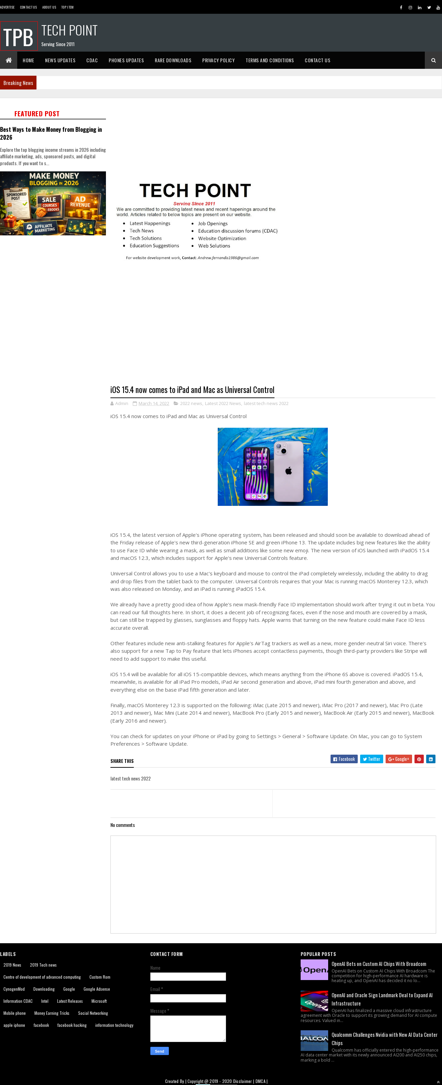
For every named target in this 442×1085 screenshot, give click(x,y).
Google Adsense (97, 989)
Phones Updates (126, 60)
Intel (44, 1001)
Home (28, 60)
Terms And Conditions (270, 60)
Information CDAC (18, 1001)
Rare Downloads (173, 60)
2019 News (12, 965)
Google (69, 989)
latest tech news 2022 (266, 403)
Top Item (67, 7)
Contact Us (28, 7)
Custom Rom (99, 977)
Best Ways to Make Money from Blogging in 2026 (51, 133)
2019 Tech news (43, 965)
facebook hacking (72, 1025)
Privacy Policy (218, 60)
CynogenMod (14, 989)
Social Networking (93, 1013)
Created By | (176, 1081)
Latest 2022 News (223, 403)
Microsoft (99, 1001)
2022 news (191, 403)
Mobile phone (14, 1013)
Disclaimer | (244, 1081)
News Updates (60, 60)
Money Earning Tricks (51, 1013)
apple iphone (14, 1025)
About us (49, 7)
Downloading (44, 989)
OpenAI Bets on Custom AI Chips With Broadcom (379, 963)
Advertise (7, 7)
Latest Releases (70, 1001)
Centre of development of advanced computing (42, 977)
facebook (41, 1025)
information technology (114, 1025)
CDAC (92, 60)
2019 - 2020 (220, 1081)
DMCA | (262, 1081)
